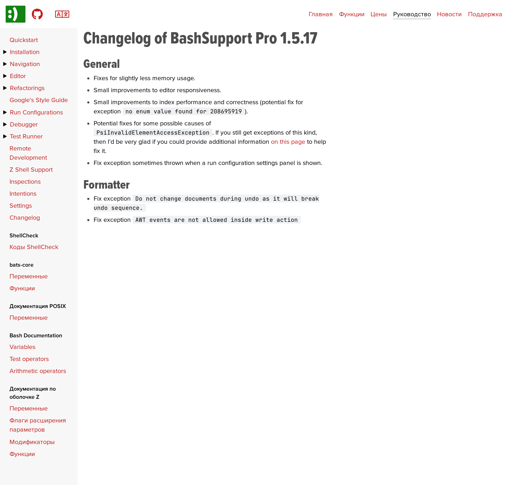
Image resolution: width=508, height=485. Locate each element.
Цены (379, 14)
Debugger (24, 124)
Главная (321, 14)
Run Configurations (36, 112)
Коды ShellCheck (34, 246)
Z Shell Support (31, 169)
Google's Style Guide (39, 99)
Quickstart (24, 39)
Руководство (412, 14)
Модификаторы (32, 441)
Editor (18, 75)
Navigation (25, 63)
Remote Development (28, 152)
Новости (449, 14)
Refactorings (27, 87)
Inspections (25, 181)
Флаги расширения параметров (38, 424)
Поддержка (485, 14)
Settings (21, 205)
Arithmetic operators (38, 370)
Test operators (29, 358)
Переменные (29, 276)
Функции (352, 14)
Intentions (23, 193)
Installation (25, 51)
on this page (288, 141)
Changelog (25, 217)
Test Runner (26, 136)
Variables (22, 346)
